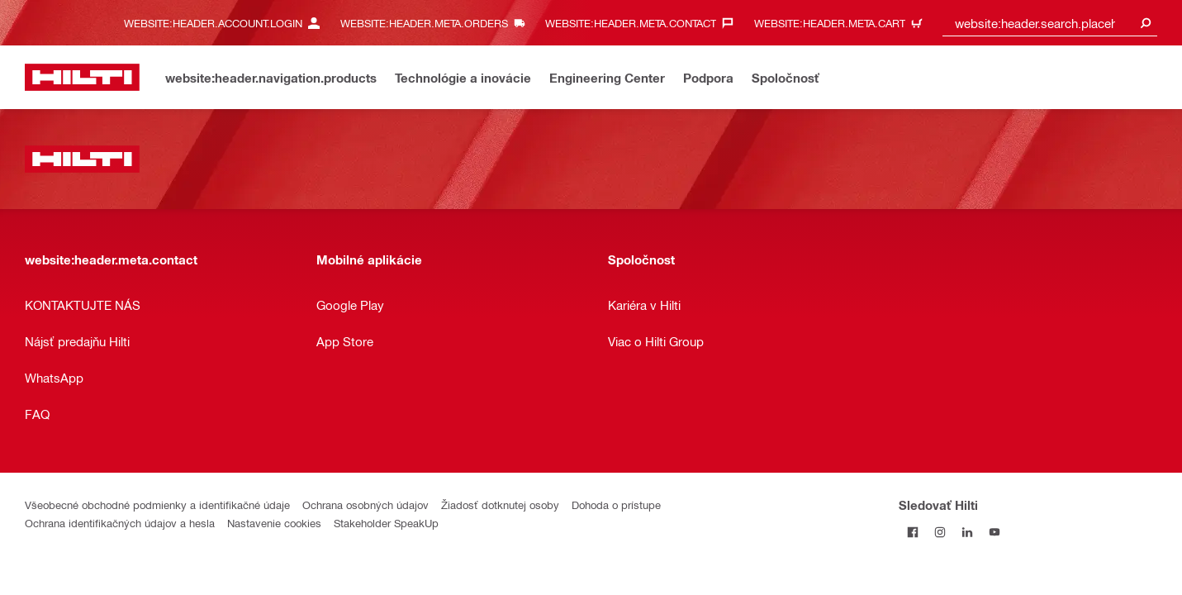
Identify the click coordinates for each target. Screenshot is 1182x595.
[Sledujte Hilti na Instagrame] (939, 531)
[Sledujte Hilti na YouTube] (994, 531)
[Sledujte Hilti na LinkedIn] (966, 531)
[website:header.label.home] (82, 77)
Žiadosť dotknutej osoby (500, 504)
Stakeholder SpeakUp (386, 522)
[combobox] (1049, 22)
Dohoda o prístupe (616, 504)
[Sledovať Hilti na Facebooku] (912, 531)
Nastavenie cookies (274, 522)
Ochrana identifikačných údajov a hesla (120, 522)
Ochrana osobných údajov (365, 504)
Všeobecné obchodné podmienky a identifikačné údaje (157, 504)
